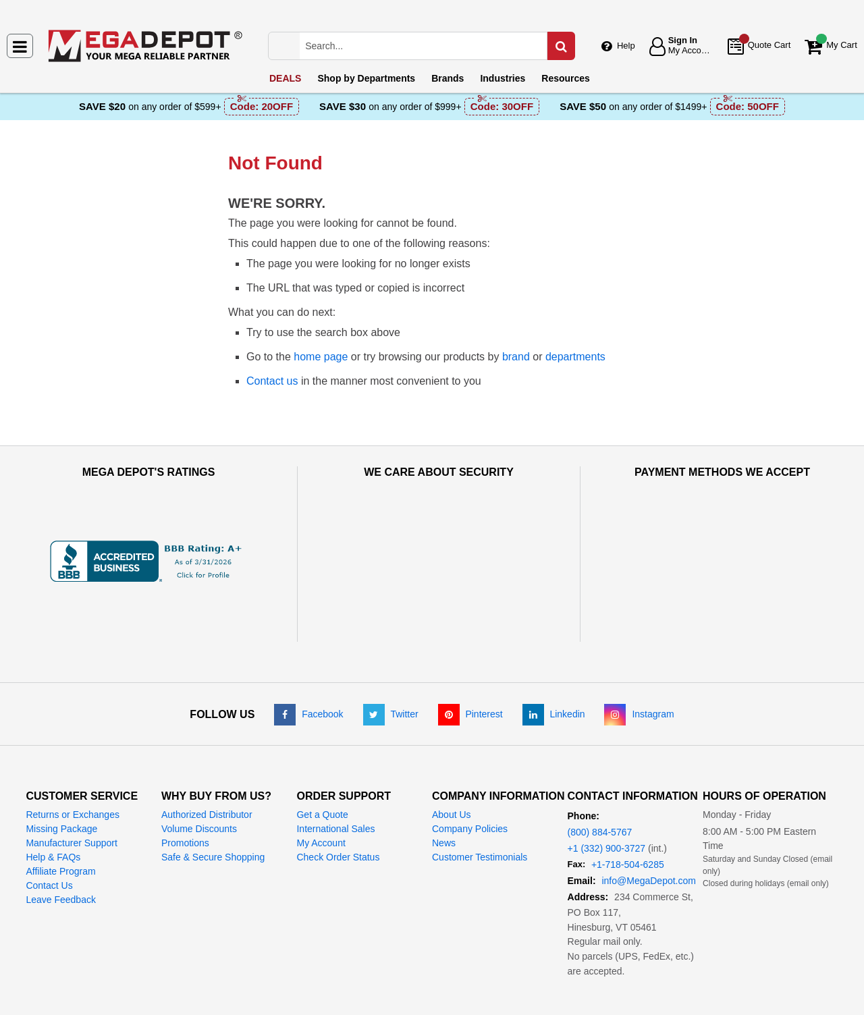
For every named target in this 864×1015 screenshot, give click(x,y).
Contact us (272, 381)
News (444, 792)
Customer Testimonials (479, 806)
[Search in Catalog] (561, 46)
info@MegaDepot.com (648, 830)
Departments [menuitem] (366, 78)
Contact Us (49, 834)
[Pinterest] (470, 663)
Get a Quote (322, 764)
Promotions (185, 792)
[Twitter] (390, 663)
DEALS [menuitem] (285, 78)
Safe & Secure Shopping (213, 806)
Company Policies (470, 778)
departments (575, 356)
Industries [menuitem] (502, 78)
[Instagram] (639, 663)
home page (321, 356)
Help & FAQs (53, 806)
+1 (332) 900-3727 (607, 797)
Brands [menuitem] (447, 78)
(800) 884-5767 (600, 781)
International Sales (335, 778)
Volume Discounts (199, 778)
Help (626, 45)
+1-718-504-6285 (627, 813)
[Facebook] (308, 663)
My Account (320, 792)
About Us (451, 764)
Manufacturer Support (71, 792)
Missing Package (61, 778)
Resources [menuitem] (565, 78)
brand (516, 356)
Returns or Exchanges (72, 764)
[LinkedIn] (553, 663)
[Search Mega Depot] (435, 45)
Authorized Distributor (206, 764)
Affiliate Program (60, 820)
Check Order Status (337, 806)
